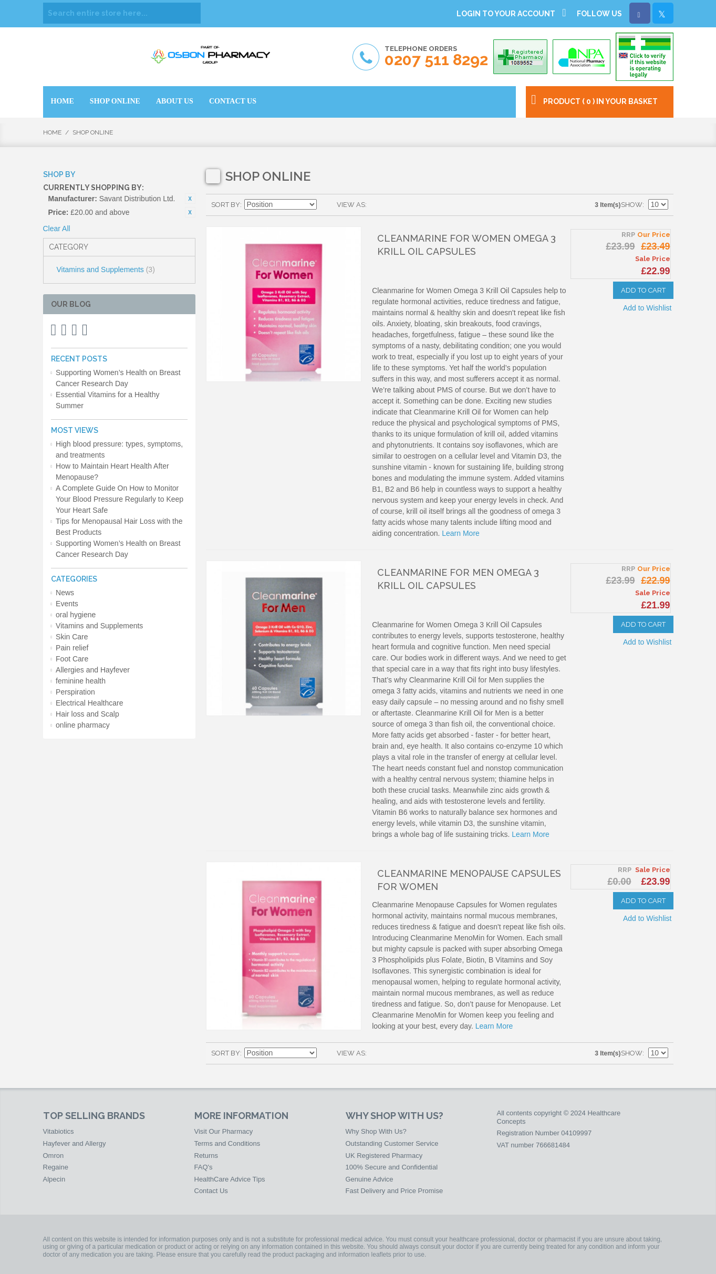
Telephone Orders (436, 56)
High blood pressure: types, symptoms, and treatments (119, 449)
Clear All (56, 228)
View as (351, 205)
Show (631, 205)
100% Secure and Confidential (392, 1167)
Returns (206, 1155)
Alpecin (54, 1179)
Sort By (225, 205)
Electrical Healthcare (89, 703)
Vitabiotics (58, 1131)
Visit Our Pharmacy (223, 1131)
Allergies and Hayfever (93, 670)
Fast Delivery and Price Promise (394, 1191)
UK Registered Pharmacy (384, 1155)
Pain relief (72, 648)
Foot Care (72, 659)
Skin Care (72, 637)
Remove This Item (190, 198)
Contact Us (211, 1191)
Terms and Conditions (227, 1143)
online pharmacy (83, 725)
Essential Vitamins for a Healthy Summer (107, 400)
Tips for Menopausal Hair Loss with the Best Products (119, 526)
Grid (377, 205)
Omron (53, 1155)
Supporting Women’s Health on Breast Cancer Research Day (118, 378)
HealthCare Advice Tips (229, 1179)
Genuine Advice (369, 1179)
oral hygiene (76, 614)
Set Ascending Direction (326, 205)
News (65, 592)
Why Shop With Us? (376, 1131)
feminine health (81, 681)
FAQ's (203, 1167)
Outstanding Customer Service (392, 1143)
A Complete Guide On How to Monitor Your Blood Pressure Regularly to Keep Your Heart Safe (119, 499)
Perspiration (75, 692)
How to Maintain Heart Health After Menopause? (112, 471)
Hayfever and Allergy (74, 1143)
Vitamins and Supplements (106, 269)
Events (67, 603)
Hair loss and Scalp (87, 714)
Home (52, 132)
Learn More (461, 533)
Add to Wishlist (647, 308)
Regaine (55, 1167)
